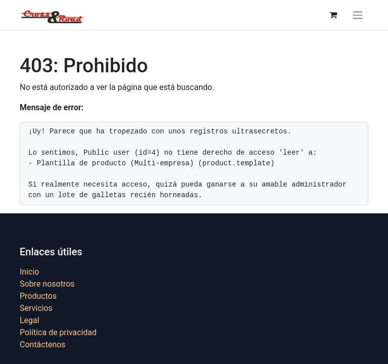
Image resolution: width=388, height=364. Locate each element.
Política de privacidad (58, 332)
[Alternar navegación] (357, 15)
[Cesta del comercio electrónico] (333, 15)
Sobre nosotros (47, 284)
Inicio (29, 272)
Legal (29, 320)
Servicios (36, 308)
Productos (38, 296)
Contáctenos (43, 344)
